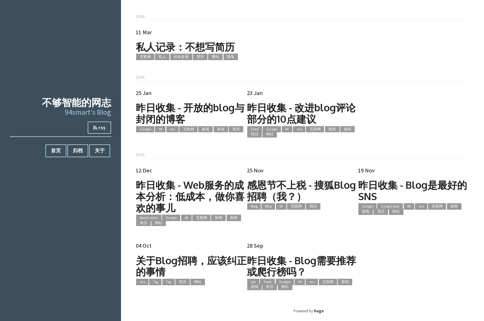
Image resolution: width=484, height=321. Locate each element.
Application (149, 218)
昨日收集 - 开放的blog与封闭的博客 (190, 113)
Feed (255, 129)
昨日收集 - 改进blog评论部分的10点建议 (301, 113)
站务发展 (181, 57)
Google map (390, 206)
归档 (78, 150)
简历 (200, 57)
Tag (155, 282)
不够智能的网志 (76, 102)
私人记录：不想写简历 (185, 46)
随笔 (230, 57)
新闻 (205, 129)
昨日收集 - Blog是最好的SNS (412, 191)
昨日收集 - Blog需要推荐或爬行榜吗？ (301, 266)
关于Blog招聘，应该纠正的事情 (191, 266)
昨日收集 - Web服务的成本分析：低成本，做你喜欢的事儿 (190, 196)
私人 (162, 57)
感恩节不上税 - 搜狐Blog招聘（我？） (301, 191)
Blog (254, 206)
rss (99, 128)
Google (145, 129)
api (253, 282)
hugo (319, 310)
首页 (56, 150)
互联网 (145, 57)
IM (160, 129)
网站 (215, 57)
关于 (100, 150)
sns (172, 129)
